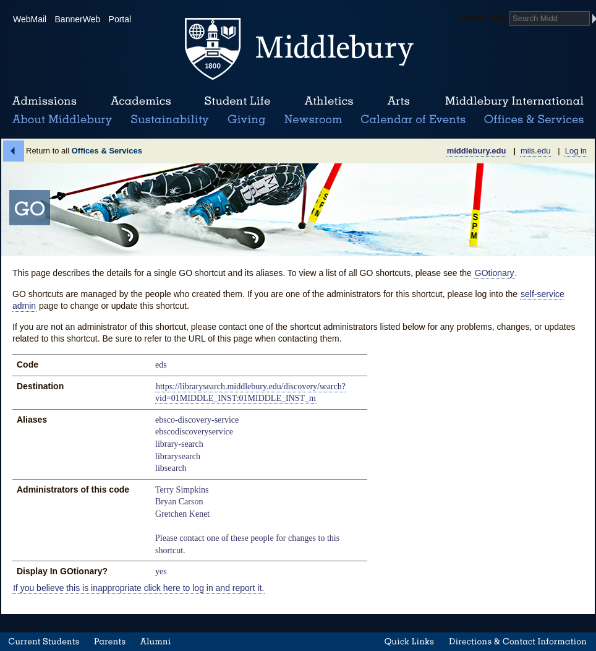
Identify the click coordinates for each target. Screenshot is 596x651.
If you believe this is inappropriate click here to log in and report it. (138, 588)
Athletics (328, 101)
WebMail (29, 19)
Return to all (84, 150)
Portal (120, 19)
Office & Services (534, 120)
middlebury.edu (476, 150)
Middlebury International (514, 101)
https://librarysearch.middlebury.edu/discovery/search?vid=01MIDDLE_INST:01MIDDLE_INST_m (250, 392)
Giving (244, 120)
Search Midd (483, 18)
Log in (576, 150)
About (62, 120)
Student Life (237, 101)
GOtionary (494, 273)
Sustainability (168, 120)
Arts (398, 101)
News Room (313, 120)
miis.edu (535, 150)
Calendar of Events (415, 120)
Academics (140, 101)
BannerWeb (78, 19)
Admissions (44, 101)
